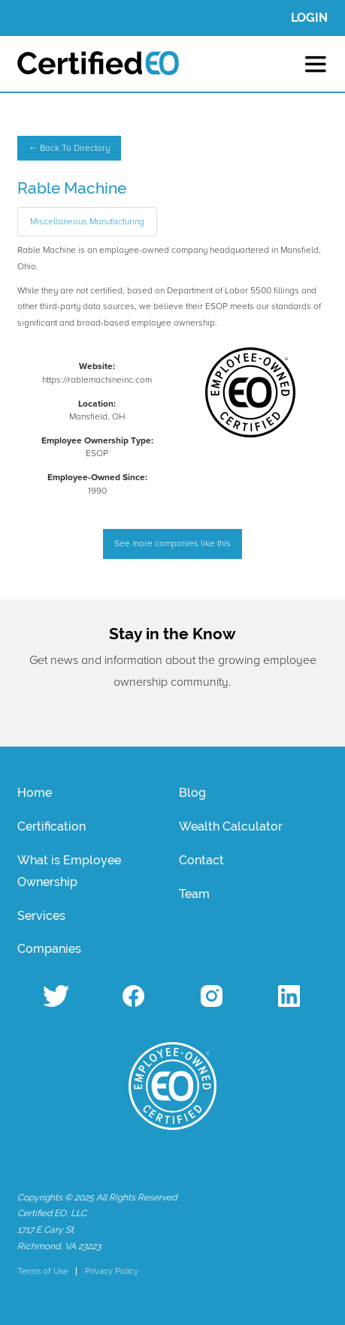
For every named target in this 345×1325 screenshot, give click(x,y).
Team (194, 894)
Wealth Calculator (231, 826)
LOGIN (309, 18)
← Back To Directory (69, 148)
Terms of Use (42, 1271)
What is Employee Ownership (69, 871)
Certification (51, 826)
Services (41, 916)
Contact (201, 860)
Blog (192, 793)
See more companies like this (172, 543)
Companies (49, 949)
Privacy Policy (111, 1271)
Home (34, 793)
